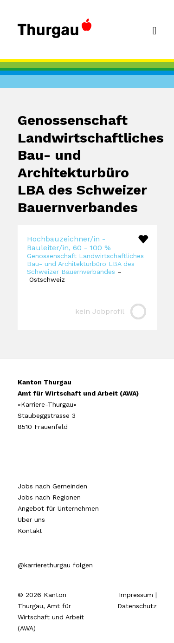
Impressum (136, 594)
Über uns (31, 519)
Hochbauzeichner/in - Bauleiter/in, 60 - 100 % (69, 243)
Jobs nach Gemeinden (52, 486)
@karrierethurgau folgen (55, 565)
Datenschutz (137, 606)
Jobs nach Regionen (49, 497)
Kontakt (30, 530)
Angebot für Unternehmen (58, 508)
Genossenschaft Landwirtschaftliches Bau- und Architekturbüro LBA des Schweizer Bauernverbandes (85, 263)
